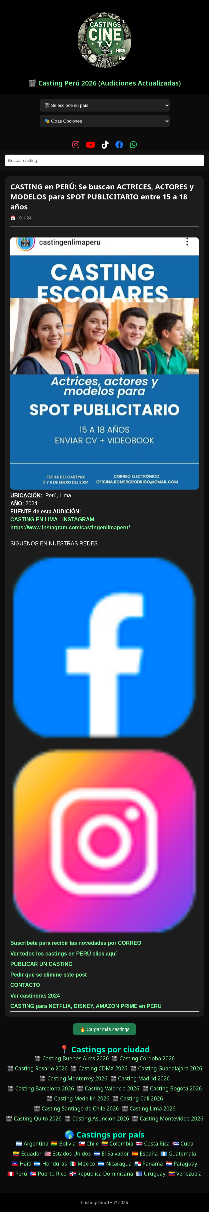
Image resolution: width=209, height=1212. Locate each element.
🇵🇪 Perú (17, 1173)
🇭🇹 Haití (21, 1163)
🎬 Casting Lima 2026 (149, 1108)
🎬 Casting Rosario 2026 (37, 1068)
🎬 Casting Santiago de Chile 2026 (76, 1108)
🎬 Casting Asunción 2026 (96, 1118)
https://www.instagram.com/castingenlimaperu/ (70, 527)
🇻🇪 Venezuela (185, 1173)
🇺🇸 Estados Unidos (67, 1153)
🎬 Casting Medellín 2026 (77, 1098)
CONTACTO (25, 985)
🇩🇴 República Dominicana (101, 1173)
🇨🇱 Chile (88, 1143)
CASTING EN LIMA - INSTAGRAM (52, 519)
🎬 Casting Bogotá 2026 (172, 1088)
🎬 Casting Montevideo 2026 (167, 1118)
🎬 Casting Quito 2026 (33, 1118)
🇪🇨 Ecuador (27, 1153)
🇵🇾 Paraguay (181, 1163)
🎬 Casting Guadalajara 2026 (166, 1068)
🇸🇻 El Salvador (111, 1153)
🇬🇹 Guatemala (178, 1153)
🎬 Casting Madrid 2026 (140, 1078)
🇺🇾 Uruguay (150, 1173)
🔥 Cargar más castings (104, 1029)
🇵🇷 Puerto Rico (48, 1173)
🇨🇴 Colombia (117, 1143)
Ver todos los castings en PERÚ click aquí (63, 954)
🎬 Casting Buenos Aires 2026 (71, 1058)
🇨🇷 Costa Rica (153, 1143)
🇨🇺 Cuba (182, 1143)
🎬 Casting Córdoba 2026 (143, 1058)
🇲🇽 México (82, 1163)
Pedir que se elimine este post (48, 975)
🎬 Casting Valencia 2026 (108, 1088)
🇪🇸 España (145, 1153)
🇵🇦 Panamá (148, 1163)
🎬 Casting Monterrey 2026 (73, 1078)
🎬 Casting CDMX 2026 (98, 1068)
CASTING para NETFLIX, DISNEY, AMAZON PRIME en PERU (86, 1006)
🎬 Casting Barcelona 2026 (40, 1088)
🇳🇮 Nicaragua (115, 1163)
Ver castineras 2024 (35, 996)
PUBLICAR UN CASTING (41, 964)
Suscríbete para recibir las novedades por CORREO (75, 943)
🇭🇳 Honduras (50, 1163)
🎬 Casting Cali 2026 (137, 1098)
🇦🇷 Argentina (32, 1143)
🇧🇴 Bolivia (63, 1143)
